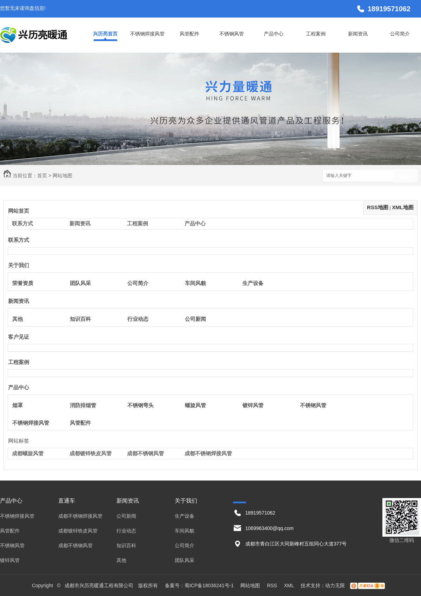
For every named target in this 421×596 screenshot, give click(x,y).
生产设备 (252, 283)
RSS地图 (377, 207)
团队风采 (80, 283)
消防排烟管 (83, 405)
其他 (17, 319)
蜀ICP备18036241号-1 (209, 585)
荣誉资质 (22, 283)
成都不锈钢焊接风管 (208, 453)
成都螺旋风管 (28, 453)
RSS (273, 585)
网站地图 (250, 585)
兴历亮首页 (105, 34)
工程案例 (316, 34)
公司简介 (400, 34)
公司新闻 (195, 319)
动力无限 (335, 585)
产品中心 (273, 34)
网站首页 (18, 211)
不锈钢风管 (231, 34)
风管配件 (189, 34)
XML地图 (403, 207)
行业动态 (137, 319)
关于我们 (18, 265)
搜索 (405, 176)
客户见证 (18, 337)
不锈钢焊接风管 (147, 34)
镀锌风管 (252, 405)
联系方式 (22, 223)
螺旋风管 (195, 405)
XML (289, 585)
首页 (42, 175)
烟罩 (17, 405)
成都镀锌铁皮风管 (90, 453)
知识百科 (80, 319)
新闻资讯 (358, 34)
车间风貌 (195, 283)
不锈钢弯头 (140, 405)
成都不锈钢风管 (145, 453)
